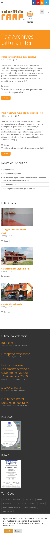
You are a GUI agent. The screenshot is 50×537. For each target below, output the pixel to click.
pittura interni (36, 89)
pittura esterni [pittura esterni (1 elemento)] (8, 503)
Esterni (7, 276)
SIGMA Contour (9, 184)
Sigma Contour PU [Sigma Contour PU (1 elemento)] (29, 507)
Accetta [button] (8, 531)
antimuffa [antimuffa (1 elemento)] (6, 500)
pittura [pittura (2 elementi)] (39, 500)
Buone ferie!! (8, 169)
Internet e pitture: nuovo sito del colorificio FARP (22, 113)
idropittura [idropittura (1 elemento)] (29, 500)
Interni (6, 241)
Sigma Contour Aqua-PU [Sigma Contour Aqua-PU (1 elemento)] (11, 507)
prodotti (7, 92)
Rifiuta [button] (18, 531)
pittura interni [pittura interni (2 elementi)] (22, 503)
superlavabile (17, 92)
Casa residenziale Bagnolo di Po (15, 268)
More (6, 98)
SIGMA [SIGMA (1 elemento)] (42, 503)
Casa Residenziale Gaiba (11, 304)
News (6, 86)
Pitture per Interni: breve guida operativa (18, 57)
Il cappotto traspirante (12, 173)
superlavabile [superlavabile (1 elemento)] (7, 511)
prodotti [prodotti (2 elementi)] (33, 503)
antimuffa (8, 89)
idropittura (17, 89)
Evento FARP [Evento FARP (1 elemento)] (17, 500)
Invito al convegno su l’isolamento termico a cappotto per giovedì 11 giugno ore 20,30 (24, 179)
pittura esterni (17, 148)
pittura (26, 89)
